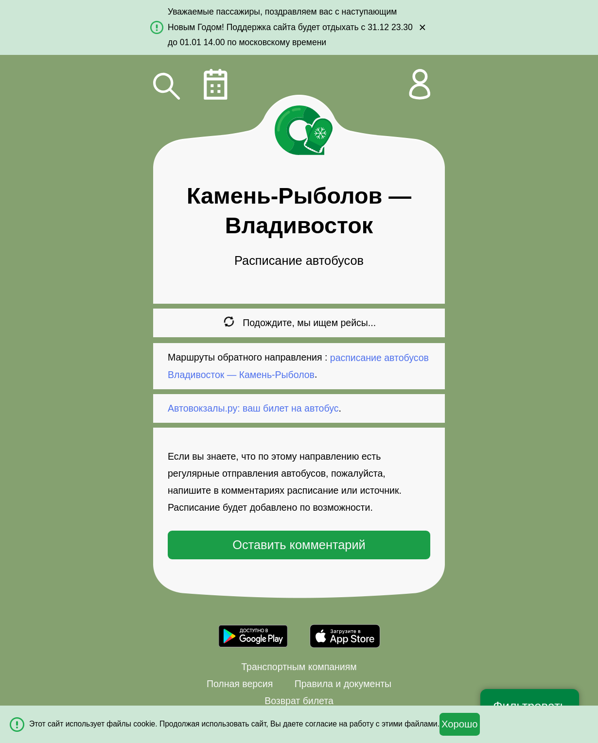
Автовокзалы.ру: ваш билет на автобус (253, 408)
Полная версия (240, 683)
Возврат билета (299, 700)
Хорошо (459, 724)
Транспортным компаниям (298, 666)
